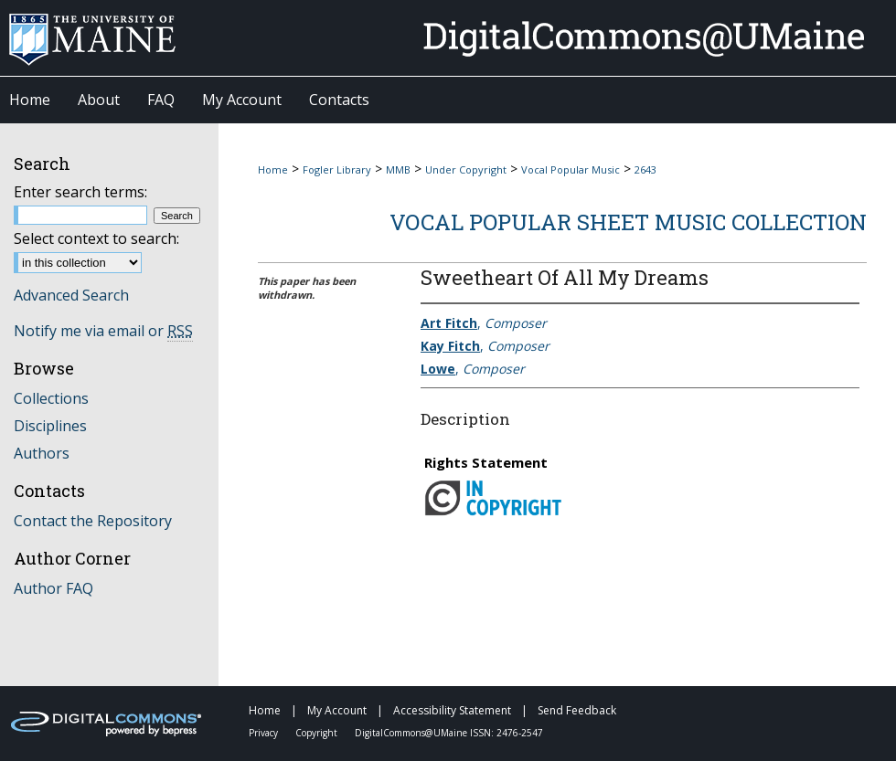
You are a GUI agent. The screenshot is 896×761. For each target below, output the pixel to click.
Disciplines (50, 426)
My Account (338, 710)
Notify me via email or (103, 331)
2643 (645, 169)
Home (273, 169)
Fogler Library (337, 169)
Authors (41, 453)
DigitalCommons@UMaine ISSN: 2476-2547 (449, 732)
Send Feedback (577, 710)
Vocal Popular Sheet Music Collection (628, 222)
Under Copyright (466, 169)
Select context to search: (96, 238)
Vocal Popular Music (570, 169)
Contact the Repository (93, 521)
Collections (51, 398)
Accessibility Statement (453, 710)
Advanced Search (71, 295)
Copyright (317, 732)
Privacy (265, 732)
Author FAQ (53, 588)
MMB (398, 169)
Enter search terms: (80, 192)
